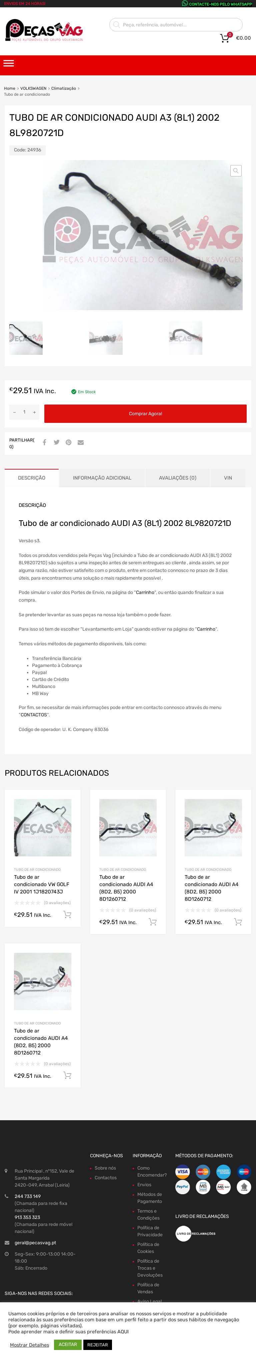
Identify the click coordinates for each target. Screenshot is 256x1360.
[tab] (32, 478)
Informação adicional (102, 478)
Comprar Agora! (145, 414)
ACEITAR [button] (68, 1344)
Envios (144, 1185)
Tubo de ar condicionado (37, 869)
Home (9, 88)
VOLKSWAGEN (33, 88)
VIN (228, 478)
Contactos (106, 1178)
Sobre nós (105, 1168)
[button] (236, 170)
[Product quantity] (24, 412)
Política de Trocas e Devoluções (150, 1268)
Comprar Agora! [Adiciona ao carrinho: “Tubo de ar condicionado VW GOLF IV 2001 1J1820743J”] (67, 914)
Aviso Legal (149, 1301)
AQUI (123, 1332)
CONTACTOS (34, 715)
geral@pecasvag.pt (35, 1243)
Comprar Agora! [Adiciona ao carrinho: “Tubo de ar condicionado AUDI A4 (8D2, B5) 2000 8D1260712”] (153, 922)
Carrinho (145, 592)
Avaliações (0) (177, 478)
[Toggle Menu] (8, 65)
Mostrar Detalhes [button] (29, 1345)
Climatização (63, 88)
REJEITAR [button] (97, 1344)
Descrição (31, 478)
